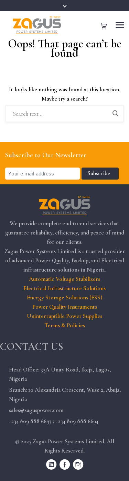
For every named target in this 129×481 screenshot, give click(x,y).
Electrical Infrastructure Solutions (64, 288)
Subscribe (100, 173)
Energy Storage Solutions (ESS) (64, 297)
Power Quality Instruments (64, 306)
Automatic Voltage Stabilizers (64, 279)
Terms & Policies (64, 325)
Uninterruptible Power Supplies (64, 316)
